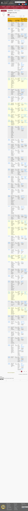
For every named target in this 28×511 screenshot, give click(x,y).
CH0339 (9, 308)
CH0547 (9, 115)
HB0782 (9, 220)
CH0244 (9, 221)
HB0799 (9, 227)
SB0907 (9, 63)
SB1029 (9, 243)
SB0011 (9, 104)
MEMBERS (3, 6)
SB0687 (9, 293)
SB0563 (9, 196)
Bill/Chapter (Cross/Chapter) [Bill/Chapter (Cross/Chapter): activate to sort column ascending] (9, 20)
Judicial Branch (8, 505)
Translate (23, 508)
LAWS (25, 6)
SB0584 (9, 97)
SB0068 (9, 109)
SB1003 (9, 163)
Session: (15, 10)
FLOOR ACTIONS (6, 8)
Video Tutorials (16, 509)
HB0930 (9, 255)
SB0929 (9, 276)
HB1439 (9, 363)
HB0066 (9, 28)
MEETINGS (12, 6)
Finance (25, 144)
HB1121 (9, 291)
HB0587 (9, 169)
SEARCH (23, 8)
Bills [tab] (8, 14)
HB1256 (9, 321)
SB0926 (9, 345)
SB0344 (9, 140)
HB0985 (9, 261)
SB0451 (9, 121)
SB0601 (9, 177)
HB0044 (9, 22)
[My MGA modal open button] (24, 4)
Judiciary (22, 22)
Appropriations (23, 28)
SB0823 (9, 357)
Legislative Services (21, 0)
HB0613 (9, 189)
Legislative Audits (25, 0)
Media (4, 15)
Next (24, 371)
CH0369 (9, 292)
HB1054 (9, 56)
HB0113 (9, 96)
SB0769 (9, 316)
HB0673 (9, 206)
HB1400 (9, 356)
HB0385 (9, 144)
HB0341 (9, 139)
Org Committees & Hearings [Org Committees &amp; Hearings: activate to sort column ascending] (22, 19)
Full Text (4, 12)
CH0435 (9, 256)
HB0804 (9, 40)
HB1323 (9, 337)
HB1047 (9, 50)
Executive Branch (9, 504)
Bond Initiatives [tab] (12, 14)
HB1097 (9, 275)
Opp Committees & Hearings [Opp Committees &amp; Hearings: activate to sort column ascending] (25, 19)
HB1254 (9, 315)
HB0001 (9, 78)
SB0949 (9, 322)
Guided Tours (15, 504)
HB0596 (9, 176)
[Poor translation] (2, 379)
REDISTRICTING (15, 8)
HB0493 (9, 162)
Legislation (3, 10)
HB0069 (9, 89)
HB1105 (9, 281)
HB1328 (9, 344)
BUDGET (22, 6)
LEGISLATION (17, 6)
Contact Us (15, 505)
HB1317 (9, 71)
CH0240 (9, 108)
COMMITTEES (8, 6)
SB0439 (9, 57)
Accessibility (15, 508)
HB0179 (9, 103)
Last (26, 371)
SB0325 (9, 51)
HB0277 (9, 114)
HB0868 (9, 242)
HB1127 (9, 301)
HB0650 (9, 195)
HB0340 (9, 126)
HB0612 (9, 183)
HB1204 (9, 307)
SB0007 (9, 79)
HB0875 (9, 249)
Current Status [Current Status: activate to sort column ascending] (19, 20)
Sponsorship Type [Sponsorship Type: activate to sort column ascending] (16, 20)
